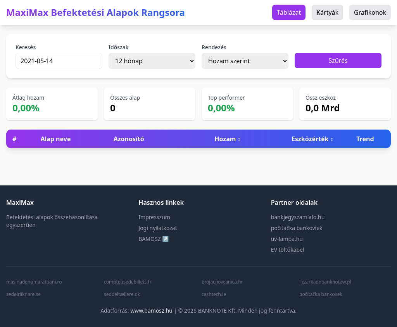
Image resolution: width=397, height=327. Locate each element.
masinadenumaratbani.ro (34, 282)
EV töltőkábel (287, 249)
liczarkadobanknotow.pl (325, 282)
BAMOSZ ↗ (153, 238)
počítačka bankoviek (297, 228)
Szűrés (337, 60)
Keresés (26, 47)
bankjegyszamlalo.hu (298, 217)
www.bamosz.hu (151, 310)
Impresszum (154, 217)
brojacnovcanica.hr (222, 282)
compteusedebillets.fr (128, 282)
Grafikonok (370, 12)
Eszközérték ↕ (312, 139)
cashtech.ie (214, 294)
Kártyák (327, 12)
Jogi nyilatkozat (157, 228)
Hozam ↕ (227, 139)
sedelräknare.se (23, 294)
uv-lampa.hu (287, 238)
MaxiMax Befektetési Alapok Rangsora (95, 12)
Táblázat (289, 12)
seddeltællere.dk (122, 294)
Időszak (119, 47)
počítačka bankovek (320, 294)
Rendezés (214, 47)
